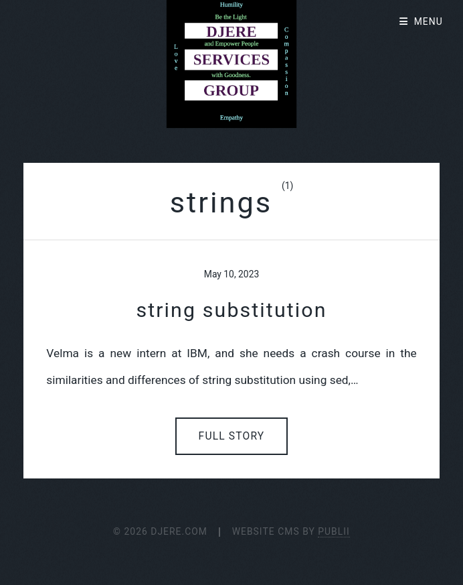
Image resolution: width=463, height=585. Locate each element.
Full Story (232, 436)
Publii (334, 531)
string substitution (231, 310)
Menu (428, 21)
